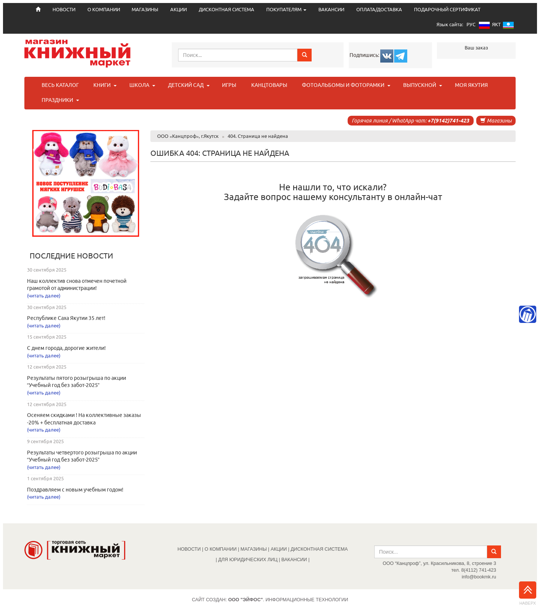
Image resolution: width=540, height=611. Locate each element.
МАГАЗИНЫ (145, 9)
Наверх (527, 593)
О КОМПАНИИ (103, 9)
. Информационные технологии (288, 599)
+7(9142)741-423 (448, 121)
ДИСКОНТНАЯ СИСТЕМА (226, 9)
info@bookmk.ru (479, 577)
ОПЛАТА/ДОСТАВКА (379, 9)
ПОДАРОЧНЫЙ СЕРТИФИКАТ (447, 9)
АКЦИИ (178, 9)
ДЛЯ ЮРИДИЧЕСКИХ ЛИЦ (248, 559)
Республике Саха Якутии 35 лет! (66, 318)
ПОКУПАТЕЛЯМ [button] (286, 9)
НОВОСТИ (189, 549)
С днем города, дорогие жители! (66, 348)
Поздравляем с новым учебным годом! (75, 490)
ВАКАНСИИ (331, 9)
